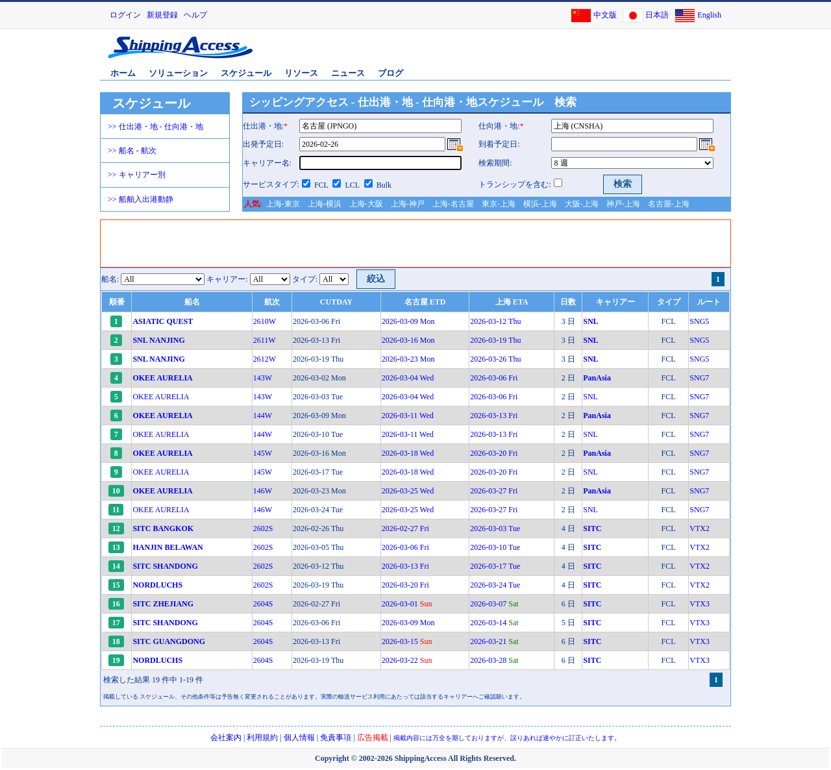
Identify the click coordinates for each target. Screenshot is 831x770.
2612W (264, 359)
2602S (263, 528)
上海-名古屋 (453, 203)
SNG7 (699, 377)
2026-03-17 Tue (495, 566)
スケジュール (246, 73)
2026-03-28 (494, 660)
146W (262, 490)
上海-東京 (283, 203)
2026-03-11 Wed (408, 415)
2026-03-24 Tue (495, 585)
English (709, 14)
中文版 (605, 14)
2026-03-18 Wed (408, 453)
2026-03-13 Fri (493, 415)
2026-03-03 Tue (495, 528)
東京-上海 (498, 203)
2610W (264, 321)
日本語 (657, 14)
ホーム (123, 73)
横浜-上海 (540, 203)
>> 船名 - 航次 (132, 150)
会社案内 (226, 737)
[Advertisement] (577, 53)
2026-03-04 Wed (408, 377)
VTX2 (699, 528)
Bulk (384, 185)
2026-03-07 (494, 603)
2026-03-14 (494, 622)
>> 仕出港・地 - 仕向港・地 (155, 126)
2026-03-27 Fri (493, 490)
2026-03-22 (407, 660)
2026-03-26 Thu (495, 359)
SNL (590, 396)
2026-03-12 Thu (495, 321)
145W (262, 453)
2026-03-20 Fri (493, 453)
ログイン (125, 14)
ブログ (390, 73)
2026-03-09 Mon (408, 321)
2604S (263, 603)
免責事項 (335, 737)
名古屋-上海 (668, 203)
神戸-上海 (623, 203)
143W (262, 377)
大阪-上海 (582, 203)
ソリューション (178, 73)
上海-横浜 (324, 203)
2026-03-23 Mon (408, 359)
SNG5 (699, 321)
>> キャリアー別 (137, 174)
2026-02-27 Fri (405, 528)
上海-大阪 (366, 203)
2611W (264, 340)
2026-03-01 (407, 603)
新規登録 (162, 14)
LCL (352, 185)
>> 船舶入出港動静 (140, 199)
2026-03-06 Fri (493, 377)
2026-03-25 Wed (408, 490)
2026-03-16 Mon (408, 340)
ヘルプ (195, 14)
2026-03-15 (407, 641)
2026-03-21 (494, 641)
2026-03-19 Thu (495, 340)
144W (262, 415)
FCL (321, 185)
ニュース (348, 73)
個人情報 (299, 737)
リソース (301, 73)
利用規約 (262, 737)
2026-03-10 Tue (495, 547)
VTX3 (699, 603)
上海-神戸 (408, 203)
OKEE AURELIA (160, 396)
